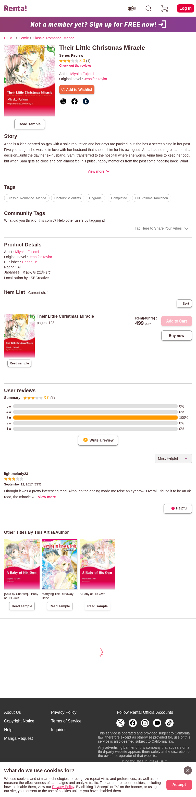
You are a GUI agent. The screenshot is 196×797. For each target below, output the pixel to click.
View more (96, 171)
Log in (185, 8)
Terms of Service (66, 721)
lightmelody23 (16, 474)
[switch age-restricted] (132, 8)
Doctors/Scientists (67, 198)
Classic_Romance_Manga (26, 198)
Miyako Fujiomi (82, 74)
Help (8, 730)
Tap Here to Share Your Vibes (158, 228)
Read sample (30, 124)
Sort (184, 303)
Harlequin (29, 262)
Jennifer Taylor (95, 79)
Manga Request (18, 738)
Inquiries (58, 730)
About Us (12, 712)
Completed (119, 198)
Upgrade (95, 198)
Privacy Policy (64, 712)
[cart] (165, 8)
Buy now (177, 335)
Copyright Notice (19, 721)
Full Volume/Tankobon (151, 198)
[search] (148, 8)
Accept (179, 784)
